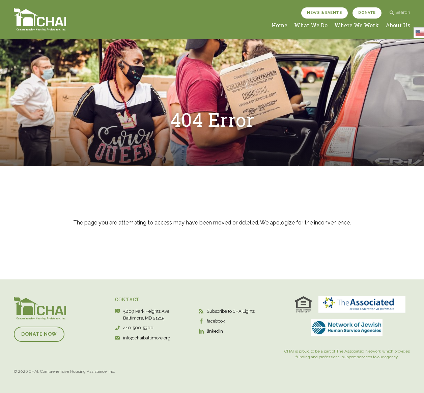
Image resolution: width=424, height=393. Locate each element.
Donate (366, 12)
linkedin (215, 331)
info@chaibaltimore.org (146, 337)
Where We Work (356, 25)
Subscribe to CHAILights (231, 311)
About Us (398, 25)
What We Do (311, 25)
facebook (216, 321)
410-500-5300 (138, 327)
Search (400, 12)
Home (279, 25)
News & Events (324, 12)
